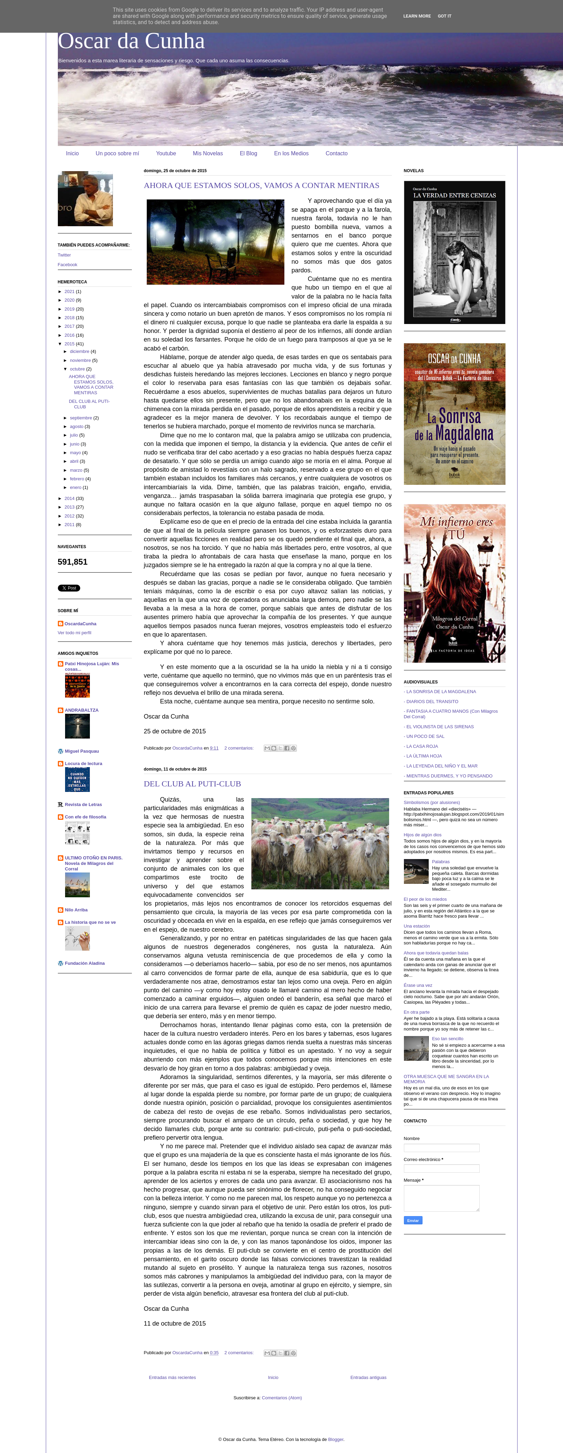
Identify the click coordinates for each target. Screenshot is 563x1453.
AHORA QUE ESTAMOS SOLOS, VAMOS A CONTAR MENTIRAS (262, 185)
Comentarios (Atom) (282, 1397)
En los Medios (291, 153)
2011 (70, 524)
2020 (70, 300)
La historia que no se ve (90, 922)
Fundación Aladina (85, 963)
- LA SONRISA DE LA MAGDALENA (440, 691)
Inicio (72, 153)
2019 (70, 309)
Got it (444, 16)
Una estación (417, 926)
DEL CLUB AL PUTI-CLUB (192, 783)
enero (76, 487)
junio (75, 444)
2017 (70, 326)
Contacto (337, 153)
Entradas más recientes (172, 1377)
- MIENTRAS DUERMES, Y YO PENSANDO (448, 775)
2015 (70, 343)
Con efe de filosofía (85, 816)
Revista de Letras (83, 804)
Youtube (166, 153)
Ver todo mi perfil (75, 632)
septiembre (81, 417)
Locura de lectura (83, 763)
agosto (77, 426)
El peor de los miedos (425, 899)
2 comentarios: (240, 748)
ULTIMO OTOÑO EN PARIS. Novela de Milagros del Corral (94, 863)
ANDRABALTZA (82, 710)
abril (75, 461)
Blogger (335, 1439)
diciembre (80, 351)
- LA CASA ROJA (421, 746)
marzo (77, 470)
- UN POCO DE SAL (424, 736)
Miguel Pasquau (82, 751)
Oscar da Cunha (131, 40)
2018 (70, 317)
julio (74, 435)
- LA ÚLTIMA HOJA (423, 756)
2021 (70, 291)
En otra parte (417, 1012)
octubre (78, 369)
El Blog (248, 153)
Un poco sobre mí (117, 153)
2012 (70, 516)
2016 (70, 335)
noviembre (81, 360)
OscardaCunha (80, 623)
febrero (77, 478)
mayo (76, 452)
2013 (70, 507)
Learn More (417, 16)
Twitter (64, 255)
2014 (70, 498)
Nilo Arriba (76, 909)
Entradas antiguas (369, 1377)
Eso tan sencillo (447, 1038)
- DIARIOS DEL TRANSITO (431, 701)
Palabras (441, 861)
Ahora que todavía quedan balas (436, 952)
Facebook (67, 264)
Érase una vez (418, 985)
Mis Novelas (208, 153)
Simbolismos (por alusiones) (432, 802)
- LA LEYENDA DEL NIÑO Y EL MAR (441, 766)
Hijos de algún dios (423, 834)
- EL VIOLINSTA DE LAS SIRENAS (439, 726)
